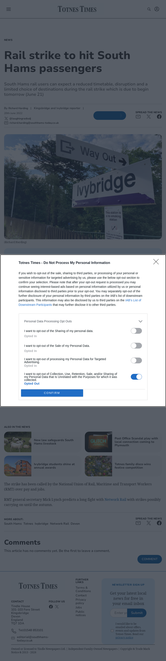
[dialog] (83, 330)
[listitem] (83, 321)
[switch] (136, 331)
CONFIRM (52, 392)
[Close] (157, 263)
